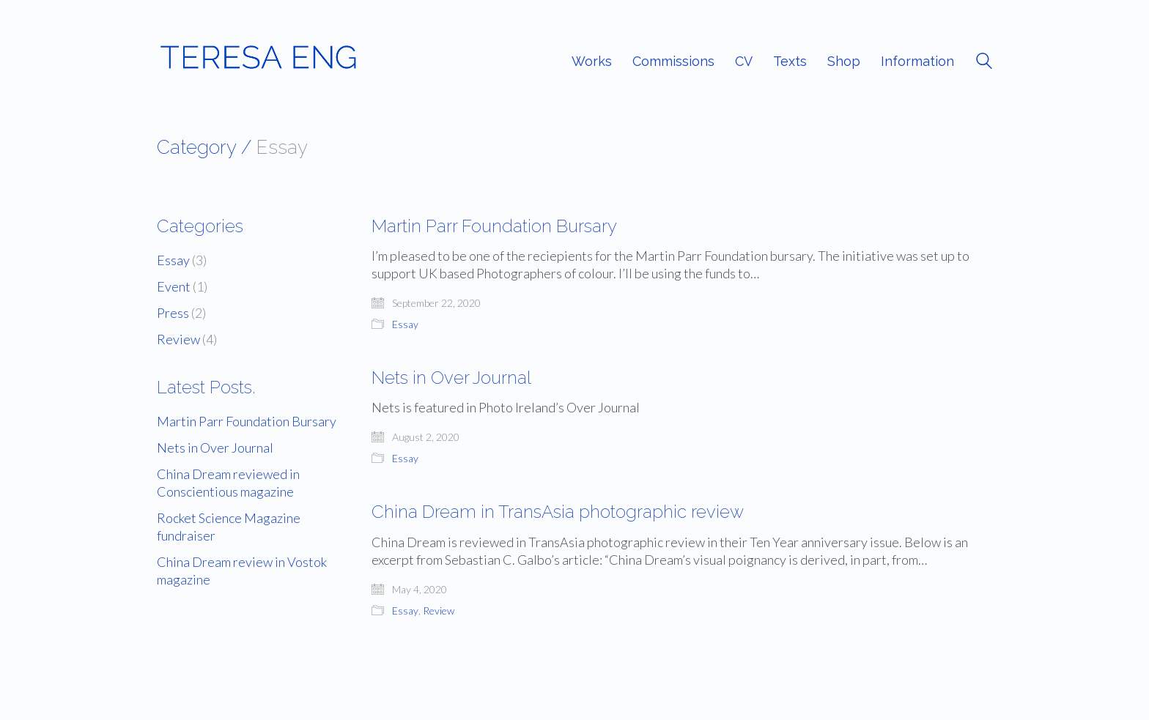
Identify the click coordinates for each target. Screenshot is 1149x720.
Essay (405, 324)
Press (173, 313)
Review (438, 610)
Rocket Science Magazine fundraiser (228, 526)
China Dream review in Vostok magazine (242, 570)
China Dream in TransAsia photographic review (558, 512)
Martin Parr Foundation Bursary (494, 226)
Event (174, 286)
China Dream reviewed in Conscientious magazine (228, 483)
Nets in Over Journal (451, 377)
